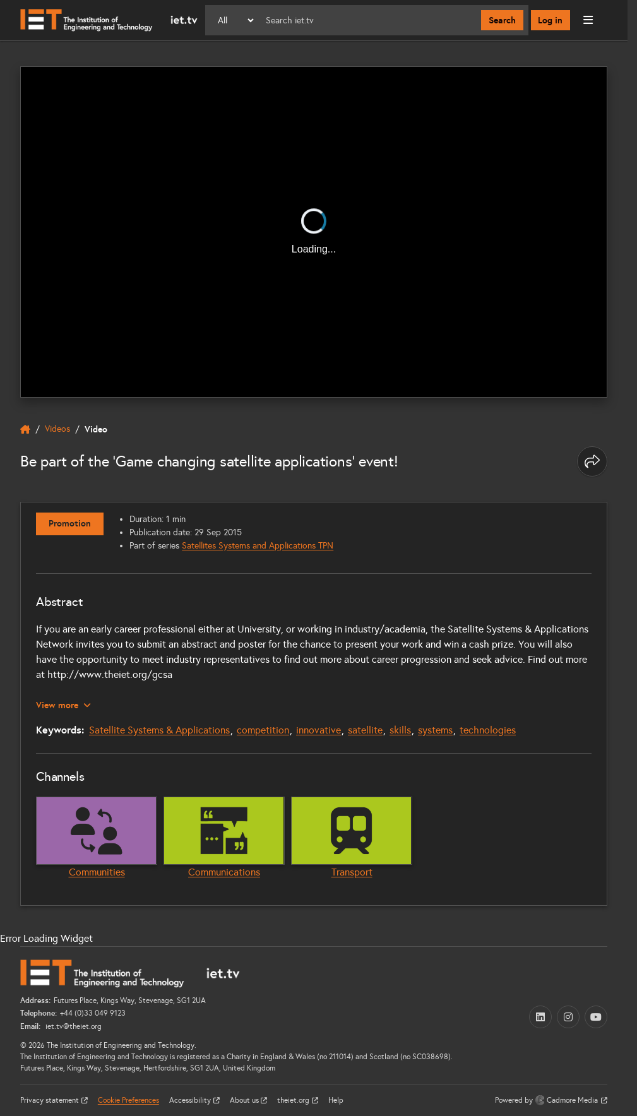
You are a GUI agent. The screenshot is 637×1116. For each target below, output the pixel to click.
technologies (488, 729)
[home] (25, 429)
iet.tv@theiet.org (73, 1025)
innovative (318, 729)
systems (435, 729)
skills (400, 729)
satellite (365, 729)
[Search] (368, 20)
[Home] (109, 20)
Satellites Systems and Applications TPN (258, 545)
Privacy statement (50, 1099)
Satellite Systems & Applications (159, 729)
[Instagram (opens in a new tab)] (568, 1016)
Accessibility (191, 1099)
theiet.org (294, 1099)
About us (245, 1099)
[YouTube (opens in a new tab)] (596, 1016)
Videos (57, 429)
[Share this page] (592, 461)
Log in (551, 20)
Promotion (70, 524)
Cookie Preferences (128, 1099)
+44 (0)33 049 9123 (93, 1013)
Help (335, 1099)
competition (263, 729)
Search (502, 20)
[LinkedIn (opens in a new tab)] (540, 1016)
